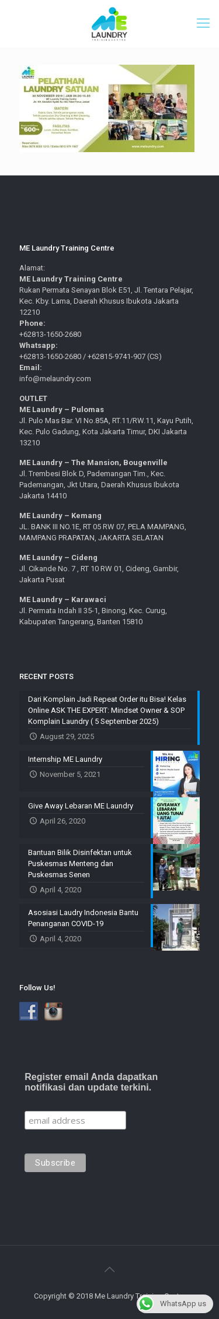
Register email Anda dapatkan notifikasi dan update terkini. (91, 1082)
